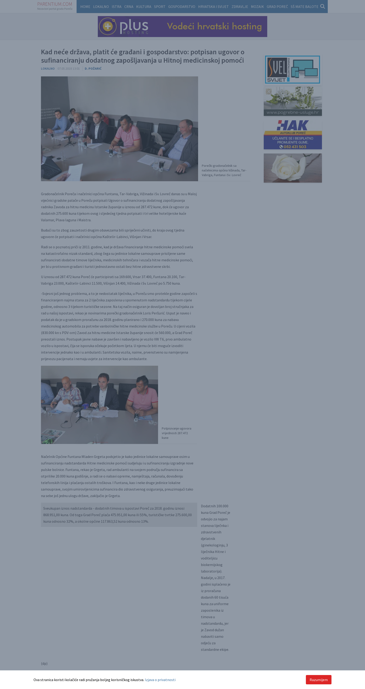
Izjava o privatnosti (160, 679)
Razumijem (319, 679)
